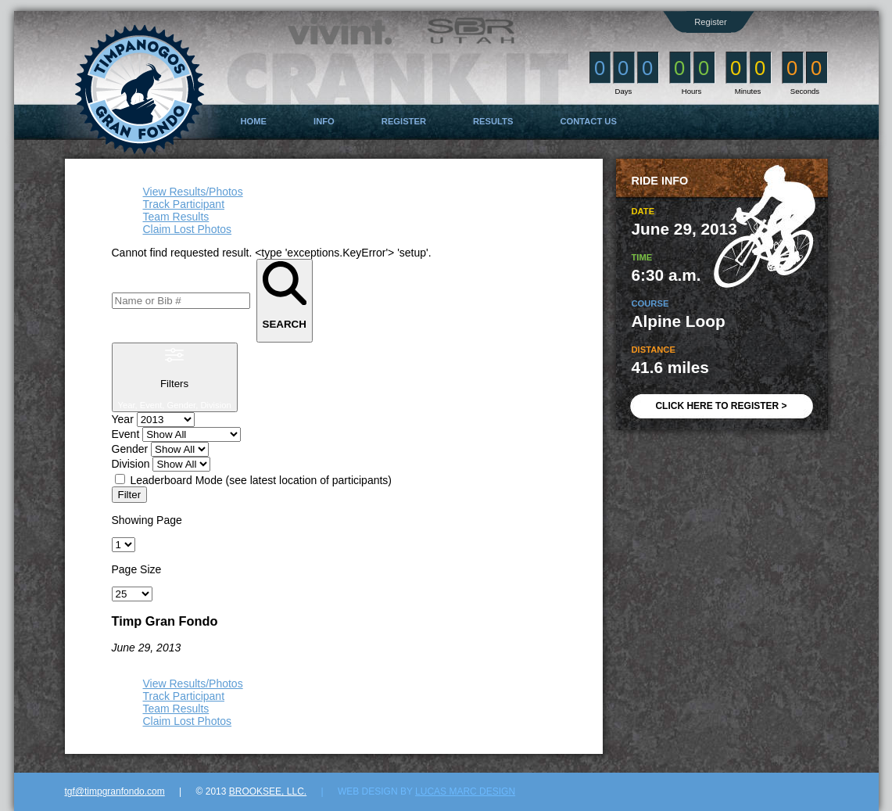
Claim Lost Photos (187, 229)
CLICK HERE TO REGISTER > (720, 405)
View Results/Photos (193, 191)
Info (324, 121)
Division (131, 464)
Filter (130, 495)
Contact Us (588, 121)
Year (123, 419)
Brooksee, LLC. (267, 791)
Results (493, 121)
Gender (130, 449)
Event (126, 434)
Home (254, 121)
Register (710, 22)
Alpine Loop (678, 321)
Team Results (176, 216)
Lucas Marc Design (465, 791)
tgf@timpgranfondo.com (115, 791)
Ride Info (660, 180)
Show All (133, 660)
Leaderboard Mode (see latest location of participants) (261, 480)
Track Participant (184, 204)
